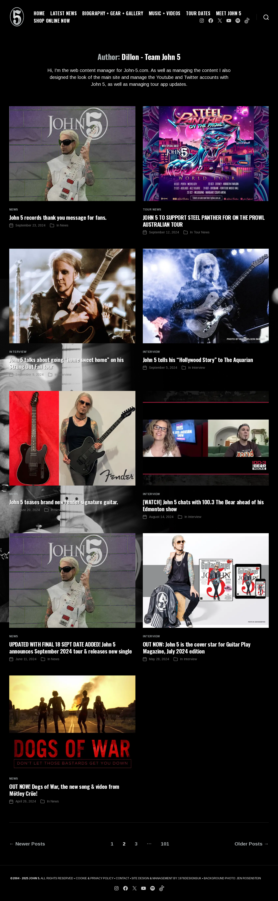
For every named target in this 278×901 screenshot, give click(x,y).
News (13, 209)
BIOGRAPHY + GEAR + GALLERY (112, 13)
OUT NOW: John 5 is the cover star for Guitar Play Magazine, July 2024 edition (197, 647)
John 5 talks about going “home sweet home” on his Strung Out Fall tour (66, 363)
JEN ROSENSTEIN (249, 878)
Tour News (152, 209)
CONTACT (122, 878)
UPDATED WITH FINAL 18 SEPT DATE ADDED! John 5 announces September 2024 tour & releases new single (70, 647)
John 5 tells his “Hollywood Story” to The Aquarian (198, 359)
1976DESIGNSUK (189, 878)
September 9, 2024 (29, 374)
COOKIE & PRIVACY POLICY (94, 878)
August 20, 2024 (27, 510)
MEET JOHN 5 (228, 13)
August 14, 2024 (161, 517)
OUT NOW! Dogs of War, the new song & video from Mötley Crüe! (64, 789)
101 (165, 843)
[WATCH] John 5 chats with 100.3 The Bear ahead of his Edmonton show (203, 505)
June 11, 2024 (25, 659)
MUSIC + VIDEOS (164, 13)
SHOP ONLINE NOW (52, 20)
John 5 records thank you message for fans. (58, 217)
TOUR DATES (198, 13)
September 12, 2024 (164, 232)
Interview (17, 351)
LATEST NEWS (63, 13)
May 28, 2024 (159, 659)
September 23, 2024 (30, 225)
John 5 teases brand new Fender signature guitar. (63, 502)
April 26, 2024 (25, 801)
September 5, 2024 (163, 367)
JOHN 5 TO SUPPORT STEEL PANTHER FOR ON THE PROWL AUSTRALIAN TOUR (204, 220)
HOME (39, 13)
